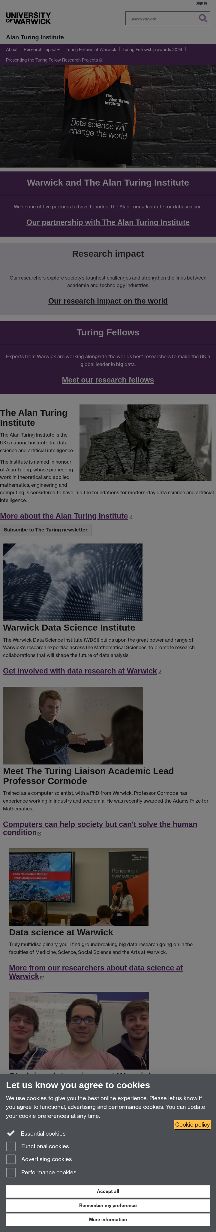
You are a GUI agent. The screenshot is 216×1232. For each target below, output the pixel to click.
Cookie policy (192, 1124)
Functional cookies (37, 1146)
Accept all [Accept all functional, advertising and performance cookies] (108, 1191)
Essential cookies (36, 1133)
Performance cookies (41, 1173)
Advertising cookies (39, 1159)
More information (108, 1219)
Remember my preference (108, 1205)
